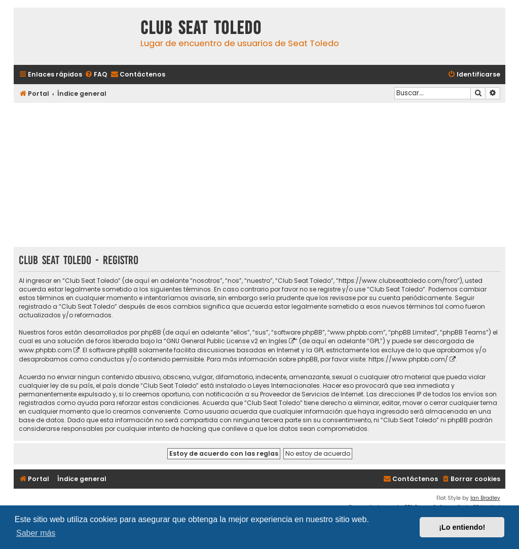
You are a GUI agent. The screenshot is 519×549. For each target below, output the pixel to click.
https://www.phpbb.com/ (408, 359)
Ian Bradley (485, 498)
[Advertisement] (259, 176)
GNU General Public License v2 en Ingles (226, 341)
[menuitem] (96, 75)
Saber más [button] (35, 533)
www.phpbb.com (45, 350)
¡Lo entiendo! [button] (462, 527)
